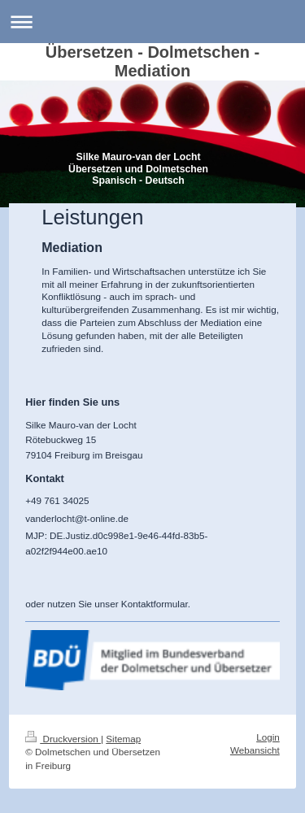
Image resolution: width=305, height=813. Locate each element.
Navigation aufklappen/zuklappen (152, 21)
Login (268, 737)
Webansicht (255, 750)
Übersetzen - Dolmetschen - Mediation (152, 61)
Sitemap (123, 738)
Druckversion (63, 738)
